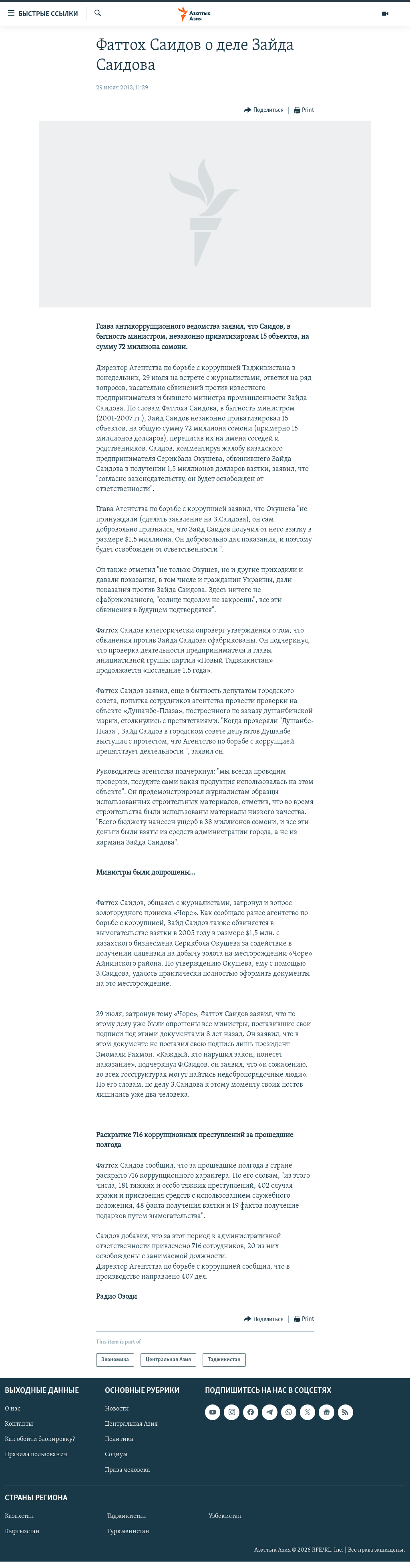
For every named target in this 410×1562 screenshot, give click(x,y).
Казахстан (19, 1516)
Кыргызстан (22, 1531)
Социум (116, 1455)
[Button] (263, 110)
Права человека (127, 1470)
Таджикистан (126, 1516)
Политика (119, 1440)
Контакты (19, 1424)
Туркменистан (128, 1531)
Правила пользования (36, 1455)
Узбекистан (225, 1516)
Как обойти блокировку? (40, 1440)
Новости (117, 1409)
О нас (12, 1409)
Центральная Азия (131, 1424)
